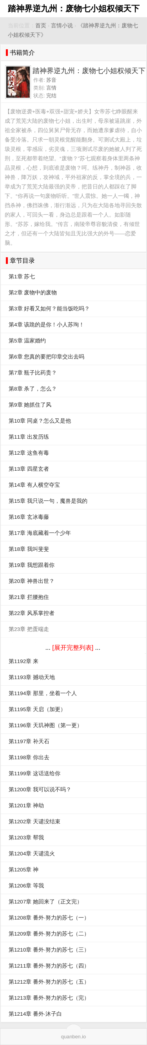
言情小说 (62, 26)
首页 (40, 26)
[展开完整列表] (72, 647)
